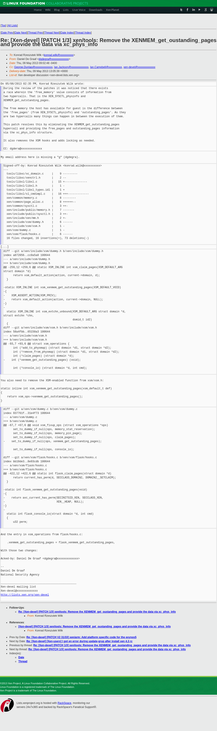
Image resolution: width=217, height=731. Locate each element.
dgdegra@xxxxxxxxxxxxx (54, 59)
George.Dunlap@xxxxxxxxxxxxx (33, 67)
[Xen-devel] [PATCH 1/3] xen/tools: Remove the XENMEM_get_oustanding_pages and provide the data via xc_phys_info (94, 626)
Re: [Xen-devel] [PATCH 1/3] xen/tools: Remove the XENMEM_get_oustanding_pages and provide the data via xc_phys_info (97, 611)
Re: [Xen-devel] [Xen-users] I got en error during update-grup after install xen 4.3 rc (79, 641)
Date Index (67, 32)
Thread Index (83, 32)
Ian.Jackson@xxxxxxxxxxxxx (71, 67)
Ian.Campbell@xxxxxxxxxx (106, 67)
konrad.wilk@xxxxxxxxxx (58, 55)
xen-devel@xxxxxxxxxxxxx (139, 67)
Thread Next (51, 32)
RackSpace (64, 703)
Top (3, 25)
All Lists (12, 25)
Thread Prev (35, 32)
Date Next (20, 32)
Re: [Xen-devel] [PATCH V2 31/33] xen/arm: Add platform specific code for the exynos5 (81, 637)
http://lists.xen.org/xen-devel (25, 595)
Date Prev (7, 32)
